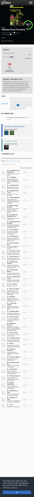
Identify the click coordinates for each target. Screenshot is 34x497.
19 (24, 105)
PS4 (5, 41)
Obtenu (12, 161)
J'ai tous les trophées (25, 168)
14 (30, 102)
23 (15, 108)
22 (11, 108)
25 (21, 108)
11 (21, 102)
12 (24, 102)
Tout (7, 161)
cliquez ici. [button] (14, 487)
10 (18, 102)
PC (2, 41)
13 (27, 102)
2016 (3, 28)
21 (30, 105)
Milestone (18, 32)
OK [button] (17, 492)
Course (3, 38)
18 (21, 105)
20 (27, 105)
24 (18, 108)
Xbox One (10, 41)
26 (24, 108)
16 (15, 105)
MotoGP (4, 104)
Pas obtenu (17, 161)
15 (11, 105)
